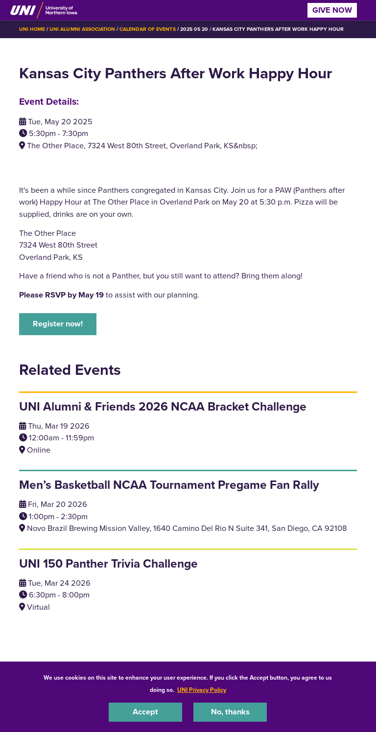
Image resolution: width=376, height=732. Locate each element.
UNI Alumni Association (82, 29)
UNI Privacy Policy (201, 690)
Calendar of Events (147, 29)
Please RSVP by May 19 (61, 295)
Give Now (332, 10)
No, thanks (230, 712)
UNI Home (32, 29)
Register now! (58, 324)
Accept (145, 712)
